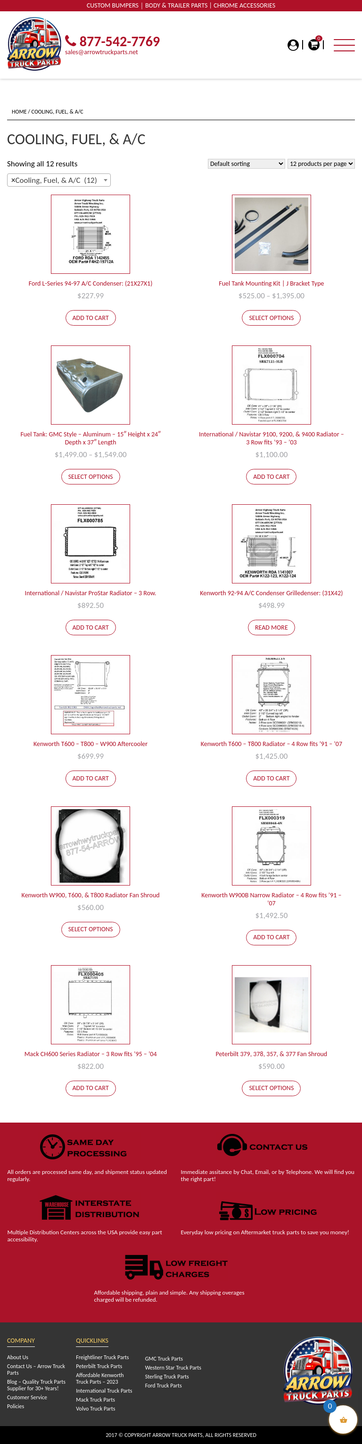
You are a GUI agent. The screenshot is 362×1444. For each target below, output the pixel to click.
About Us (17, 1357)
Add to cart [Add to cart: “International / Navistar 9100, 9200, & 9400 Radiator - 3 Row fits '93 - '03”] (271, 477)
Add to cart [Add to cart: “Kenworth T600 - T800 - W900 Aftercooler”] (91, 778)
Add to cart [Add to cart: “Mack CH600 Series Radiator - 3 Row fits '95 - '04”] (91, 1088)
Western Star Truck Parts (173, 1367)
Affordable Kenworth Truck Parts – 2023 (99, 1378)
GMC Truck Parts (164, 1358)
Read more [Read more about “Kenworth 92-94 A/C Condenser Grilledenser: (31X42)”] (271, 628)
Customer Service (27, 1397)
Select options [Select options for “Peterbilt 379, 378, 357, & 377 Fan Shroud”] (271, 1088)
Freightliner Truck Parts (102, 1357)
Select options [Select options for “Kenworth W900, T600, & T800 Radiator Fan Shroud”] (90, 929)
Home (19, 111)
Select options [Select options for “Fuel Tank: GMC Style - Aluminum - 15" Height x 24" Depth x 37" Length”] (90, 477)
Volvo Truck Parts (95, 1408)
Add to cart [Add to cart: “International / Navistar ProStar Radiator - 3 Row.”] (91, 628)
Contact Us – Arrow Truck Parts (36, 1369)
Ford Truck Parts (163, 1385)
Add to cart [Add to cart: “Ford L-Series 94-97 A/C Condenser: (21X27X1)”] (91, 318)
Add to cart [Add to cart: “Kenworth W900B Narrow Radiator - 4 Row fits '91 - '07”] (271, 937)
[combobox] (59, 180)
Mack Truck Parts (95, 1399)
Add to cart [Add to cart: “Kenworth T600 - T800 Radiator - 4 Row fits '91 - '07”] (271, 778)
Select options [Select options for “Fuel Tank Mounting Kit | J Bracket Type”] (271, 318)
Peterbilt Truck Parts (99, 1366)
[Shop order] (246, 164)
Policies (15, 1406)
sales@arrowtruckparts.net (101, 52)
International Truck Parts (104, 1390)
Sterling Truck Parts (167, 1376)
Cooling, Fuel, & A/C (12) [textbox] (54, 180)
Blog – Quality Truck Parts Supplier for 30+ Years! (36, 1385)
